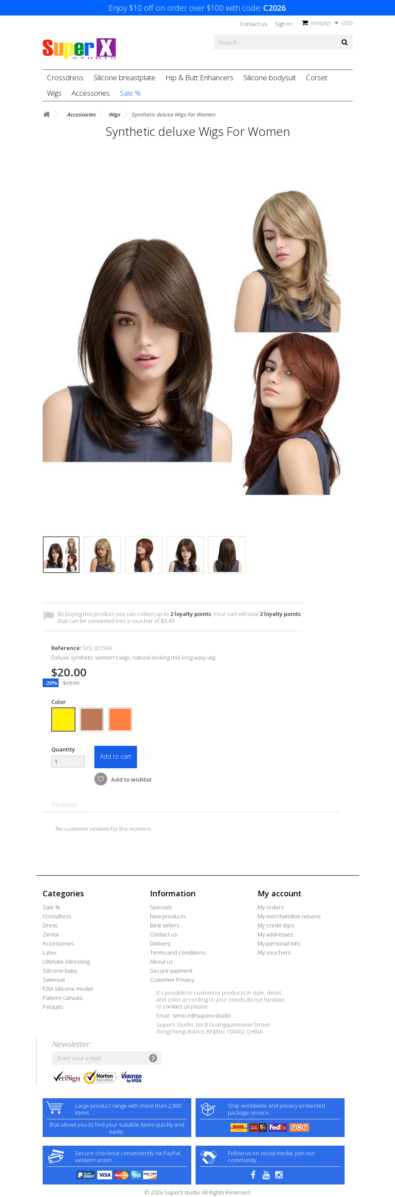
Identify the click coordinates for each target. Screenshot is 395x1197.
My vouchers (274, 952)
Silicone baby (60, 970)
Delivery (160, 943)
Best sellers (164, 925)
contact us (176, 1006)
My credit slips (276, 925)
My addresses (275, 934)
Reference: (66, 647)
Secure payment (171, 970)
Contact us (253, 24)
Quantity (63, 749)
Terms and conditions (177, 952)
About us (161, 961)
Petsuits (53, 1007)
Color (59, 701)
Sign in (283, 24)
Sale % (130, 93)
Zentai (51, 934)
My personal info (279, 943)
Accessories (91, 93)
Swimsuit (54, 979)
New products (168, 916)
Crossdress (65, 77)
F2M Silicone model (68, 989)
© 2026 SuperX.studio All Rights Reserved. (197, 1192)
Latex (49, 952)
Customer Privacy (172, 979)
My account (280, 893)
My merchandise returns (289, 916)
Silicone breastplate (124, 77)
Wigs (54, 93)
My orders (270, 907)
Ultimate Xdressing (66, 961)
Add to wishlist (131, 779)
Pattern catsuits (62, 998)
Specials (160, 907)
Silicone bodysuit (269, 77)
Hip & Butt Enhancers (199, 77)
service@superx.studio (201, 1015)
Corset (316, 77)
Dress (50, 925)
